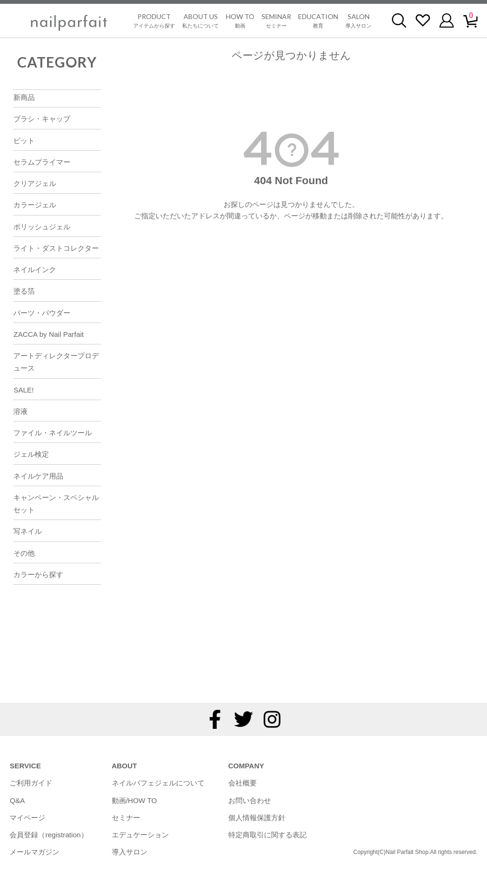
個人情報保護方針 (256, 818)
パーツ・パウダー (41, 313)
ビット (24, 141)
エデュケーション (140, 835)
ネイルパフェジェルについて (158, 783)
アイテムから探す (154, 20)
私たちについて (200, 20)
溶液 (20, 411)
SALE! (23, 390)
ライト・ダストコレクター (56, 248)
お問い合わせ (249, 800)
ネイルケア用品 (38, 476)
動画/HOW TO (134, 800)
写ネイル (27, 531)
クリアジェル (34, 183)
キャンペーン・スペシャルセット (56, 503)
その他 (24, 553)
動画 (240, 20)
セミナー (276, 20)
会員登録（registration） (49, 835)
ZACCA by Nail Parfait (48, 334)
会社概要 (242, 783)
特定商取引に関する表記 (267, 835)
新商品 (24, 97)
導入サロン (358, 20)
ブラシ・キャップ (41, 119)
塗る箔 (24, 291)
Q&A (17, 800)
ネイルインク (34, 269)
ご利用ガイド (31, 783)
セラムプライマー (41, 162)
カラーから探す (38, 574)
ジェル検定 (31, 454)
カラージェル (34, 205)
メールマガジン (34, 852)
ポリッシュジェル (41, 227)
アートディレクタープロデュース (56, 362)
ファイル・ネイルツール (52, 433)
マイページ (27, 818)
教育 (318, 20)
